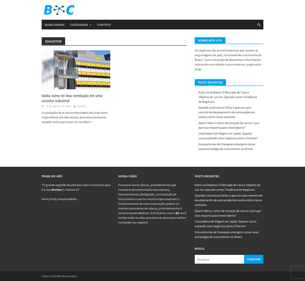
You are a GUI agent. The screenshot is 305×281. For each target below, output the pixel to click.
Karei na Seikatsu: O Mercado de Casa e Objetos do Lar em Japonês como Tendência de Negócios (227, 97)
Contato (104, 25)
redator (81, 106)
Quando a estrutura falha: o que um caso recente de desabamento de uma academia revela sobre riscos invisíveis (226, 112)
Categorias (79, 25)
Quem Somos (54, 25)
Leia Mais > (85, 122)
